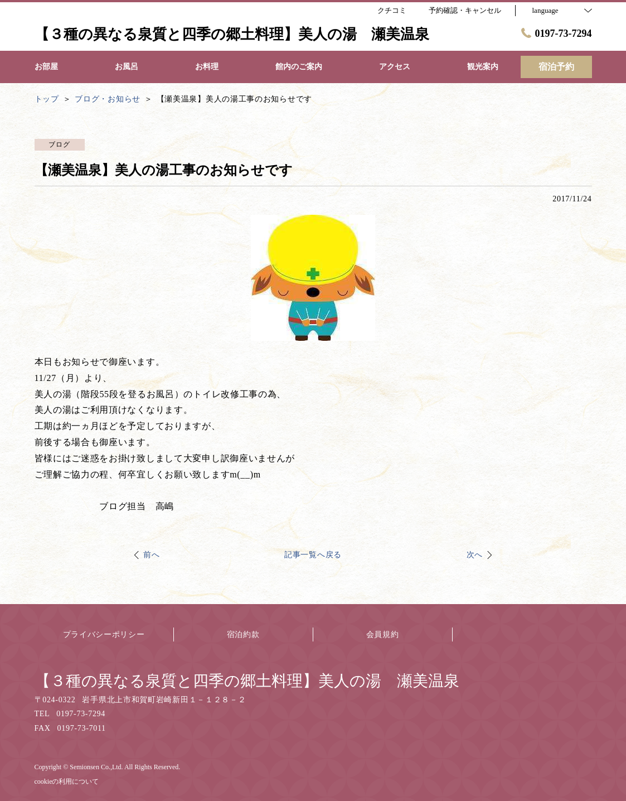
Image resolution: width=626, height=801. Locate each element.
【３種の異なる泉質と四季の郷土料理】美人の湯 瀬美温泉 (247, 680)
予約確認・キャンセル (465, 10)
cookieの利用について (67, 781)
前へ (151, 555)
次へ (475, 555)
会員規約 (382, 634)
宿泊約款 (243, 634)
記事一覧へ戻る (313, 555)
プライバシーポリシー (104, 634)
